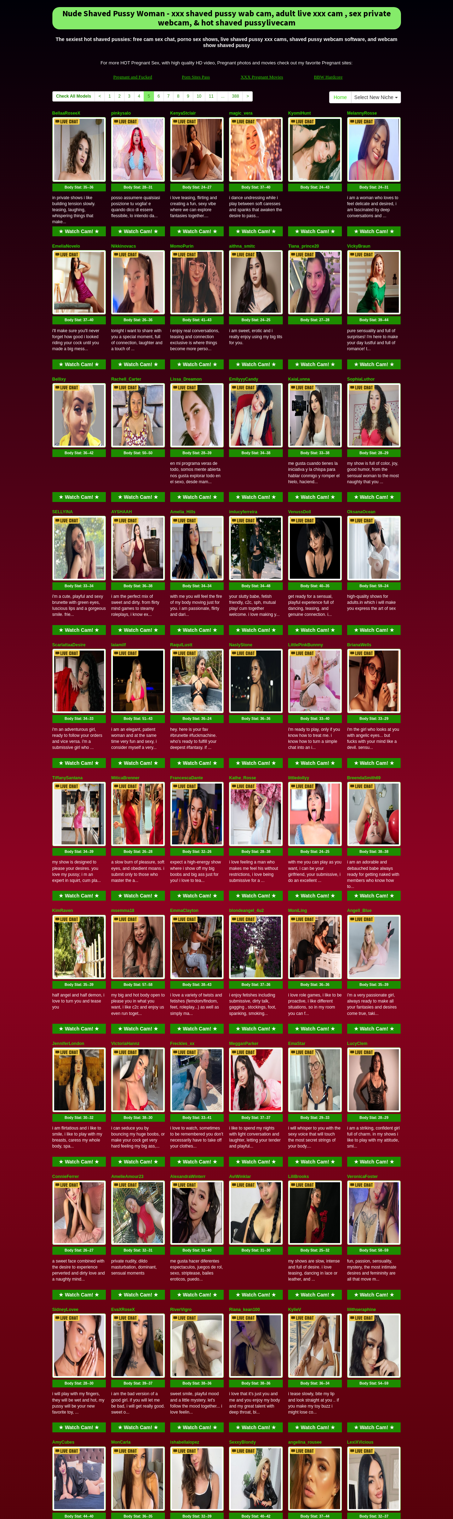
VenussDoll (299, 440)
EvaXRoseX (123, 1095)
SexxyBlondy (242, 1204)
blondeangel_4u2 (246, 768)
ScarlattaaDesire (69, 549)
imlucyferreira (243, 440)
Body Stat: (78, 163)
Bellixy (59, 331)
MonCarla (121, 1204)
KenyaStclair (183, 113)
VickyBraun (359, 222)
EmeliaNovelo (66, 222)
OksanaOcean (361, 440)
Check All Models (73, 96)
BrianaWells (359, 549)
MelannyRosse (362, 113)
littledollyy (298, 658)
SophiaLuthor (361, 331)
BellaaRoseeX (66, 113)
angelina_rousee (305, 1204)
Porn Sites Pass (196, 77)
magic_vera (240, 113)
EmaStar (296, 876)
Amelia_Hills (182, 440)
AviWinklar (240, 985)
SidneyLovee (65, 1095)
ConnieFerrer (65, 985)
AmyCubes (63, 1204)
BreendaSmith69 (364, 658)
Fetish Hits (224, 1508)
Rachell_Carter (126, 331)
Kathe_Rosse (242, 658)
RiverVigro (180, 1095)
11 (211, 96)
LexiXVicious (360, 1204)
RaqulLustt (181, 549)
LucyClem (357, 876)
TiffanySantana (67, 658)
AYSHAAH (121, 440)
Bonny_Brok (65, 1313)
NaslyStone (240, 549)
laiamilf (118, 549)
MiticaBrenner (125, 658)
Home (340, 97)
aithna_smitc (242, 222)
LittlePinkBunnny (305, 549)
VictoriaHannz (125, 876)
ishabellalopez (184, 1204)
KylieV (294, 1095)
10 (199, 96)
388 (235, 96)
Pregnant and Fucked (132, 77)
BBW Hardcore (328, 77)
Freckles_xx (182, 876)
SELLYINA (62, 440)
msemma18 (122, 768)
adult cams (305, 1457)
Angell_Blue (359, 768)
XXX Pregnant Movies (262, 77)
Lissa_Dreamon (186, 331)
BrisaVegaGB (124, 1313)
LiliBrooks (298, 985)
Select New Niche (375, 97)
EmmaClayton (184, 768)
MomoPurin (182, 222)
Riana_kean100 (244, 1095)
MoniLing (297, 768)
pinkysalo (121, 113)
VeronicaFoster (362, 985)
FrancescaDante (186, 658)
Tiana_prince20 (303, 222)
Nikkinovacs (123, 222)
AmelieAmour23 (127, 985)
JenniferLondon (68, 876)
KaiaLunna (299, 331)
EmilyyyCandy (243, 331)
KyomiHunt (299, 113)
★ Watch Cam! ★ (79, 207)
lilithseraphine (361, 1095)
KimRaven (62, 768)
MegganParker (243, 876)
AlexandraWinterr (188, 985)
